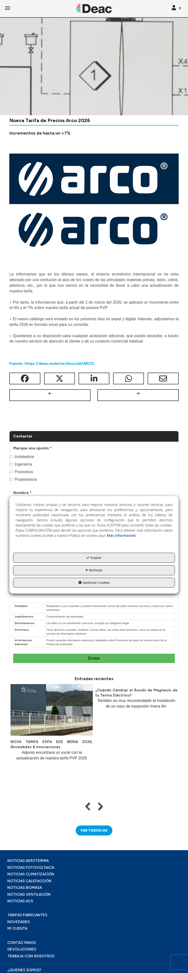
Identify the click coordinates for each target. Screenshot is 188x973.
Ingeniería (21, 464)
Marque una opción (32, 448)
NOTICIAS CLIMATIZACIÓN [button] (30, 874)
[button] (94, 8)
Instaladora (22, 457)
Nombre (22, 492)
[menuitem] (94, 861)
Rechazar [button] (94, 570)
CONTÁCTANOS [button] (21, 942)
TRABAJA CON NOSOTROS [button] (30, 956)
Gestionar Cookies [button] (94, 582)
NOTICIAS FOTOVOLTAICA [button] (30, 867)
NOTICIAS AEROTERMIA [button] (28, 861)
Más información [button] (121, 535)
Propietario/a (23, 479)
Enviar (94, 658)
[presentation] (88, 806)
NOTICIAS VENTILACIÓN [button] (28, 894)
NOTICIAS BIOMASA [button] (24, 887)
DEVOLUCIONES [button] (21, 949)
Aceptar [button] (94, 558)
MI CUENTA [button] (17, 928)
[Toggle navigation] (177, 8)
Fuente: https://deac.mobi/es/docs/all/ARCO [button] (51, 363)
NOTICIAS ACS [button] (20, 901)
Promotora (21, 472)
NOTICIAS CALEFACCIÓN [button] (29, 881)
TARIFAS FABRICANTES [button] (27, 915)
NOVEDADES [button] (18, 922)
